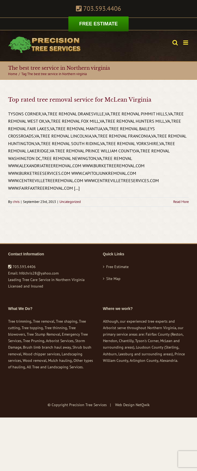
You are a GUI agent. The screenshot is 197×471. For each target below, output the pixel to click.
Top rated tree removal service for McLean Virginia (79, 99)
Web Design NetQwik (132, 404)
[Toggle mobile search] (175, 42)
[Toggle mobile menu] (186, 42)
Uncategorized (70, 201)
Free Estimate (117, 266)
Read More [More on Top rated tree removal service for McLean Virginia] (181, 201)
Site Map (113, 278)
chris (16, 201)
